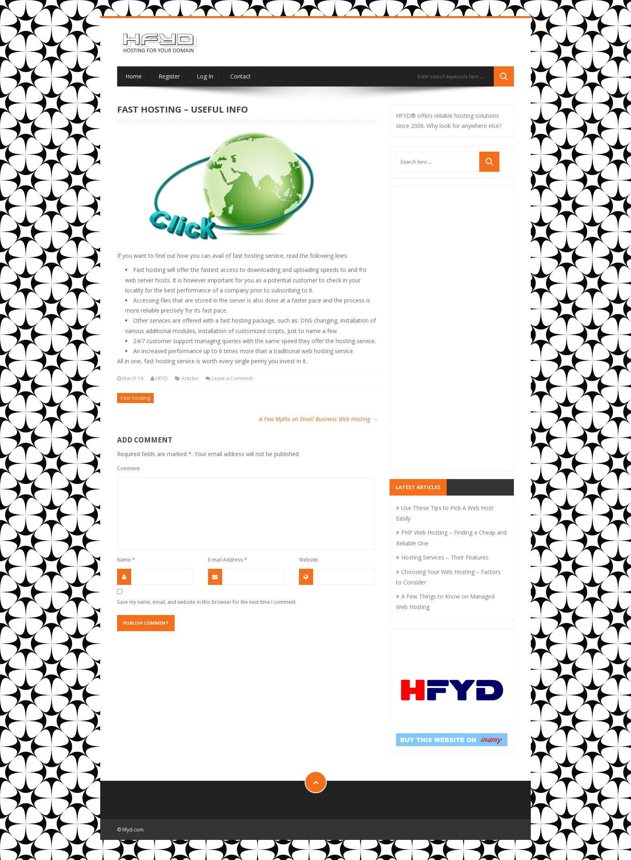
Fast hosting (135, 397)
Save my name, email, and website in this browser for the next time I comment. (207, 602)
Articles (189, 378)
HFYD (161, 378)
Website (308, 559)
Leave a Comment (232, 378)
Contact (240, 76)
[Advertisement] (451, 334)
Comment (128, 468)
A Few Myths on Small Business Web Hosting (318, 419)
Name (126, 559)
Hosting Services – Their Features (445, 557)
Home (134, 76)
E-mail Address (227, 559)
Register (169, 76)
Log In (205, 76)
